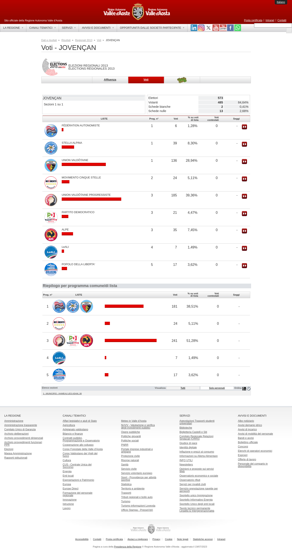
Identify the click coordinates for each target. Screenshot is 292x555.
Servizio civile (129, 468)
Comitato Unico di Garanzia (20, 429)
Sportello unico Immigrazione (196, 495)
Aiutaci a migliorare (137, 539)
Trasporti (126, 492)
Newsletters (186, 464)
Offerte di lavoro (247, 459)
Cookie (168, 539)
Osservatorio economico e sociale (199, 475)
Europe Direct (70, 488)
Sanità (124, 464)
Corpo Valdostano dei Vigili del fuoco (80, 455)
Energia (67, 471)
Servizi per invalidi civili (193, 484)
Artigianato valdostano (75, 429)
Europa (67, 484)
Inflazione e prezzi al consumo (197, 451)
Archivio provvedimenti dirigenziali (23, 438)
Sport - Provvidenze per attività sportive (138, 479)
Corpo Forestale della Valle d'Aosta (83, 449)
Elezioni (8, 449)
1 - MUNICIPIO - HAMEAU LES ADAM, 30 (62, 393)
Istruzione (68, 504)
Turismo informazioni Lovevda (138, 505)
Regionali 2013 (83, 40)
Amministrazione (13, 420)
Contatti (281, 20)
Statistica (126, 484)
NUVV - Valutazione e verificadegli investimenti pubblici (138, 426)
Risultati (66, 40)
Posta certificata (253, 20)
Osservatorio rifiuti (190, 480)
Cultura (67, 460)
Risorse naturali (130, 460)
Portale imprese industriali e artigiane (137, 450)
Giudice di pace (188, 443)
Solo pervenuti (217, 388)
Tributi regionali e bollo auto (137, 497)
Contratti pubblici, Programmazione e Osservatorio (81, 439)
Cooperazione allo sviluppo (78, 444)
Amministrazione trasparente (20, 425)
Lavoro (67, 508)
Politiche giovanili (131, 436)
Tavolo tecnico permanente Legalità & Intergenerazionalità (197, 509)
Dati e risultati (49, 40)
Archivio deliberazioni (16, 433)
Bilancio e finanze (73, 433)
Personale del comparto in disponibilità (253, 465)
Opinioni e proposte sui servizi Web (197, 470)
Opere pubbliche (130, 432)
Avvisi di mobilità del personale (255, 433)
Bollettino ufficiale (248, 442)
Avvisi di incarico (247, 429)
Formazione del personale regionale (78, 494)
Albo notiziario (246, 420)
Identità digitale (188, 447)
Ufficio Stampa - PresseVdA (137, 510)
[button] (289, 30)
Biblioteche (186, 427)
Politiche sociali (130, 440)
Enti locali (68, 475)
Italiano (281, 2)
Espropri (242, 455)
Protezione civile (130, 456)
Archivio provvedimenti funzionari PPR (23, 443)
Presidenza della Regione (127, 546)
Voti (99, 40)
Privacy (156, 539)
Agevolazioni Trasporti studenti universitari (197, 422)
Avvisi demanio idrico (250, 425)
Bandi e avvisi (246, 438)
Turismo (125, 501)
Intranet (269, 20)
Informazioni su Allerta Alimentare (199, 456)
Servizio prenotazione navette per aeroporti (199, 490)
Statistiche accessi (203, 539)
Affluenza (110, 79)
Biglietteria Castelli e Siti (193, 432)
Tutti (183, 388)
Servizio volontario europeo (136, 473)
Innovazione (70, 499)
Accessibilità (81, 539)
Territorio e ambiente (132, 488)
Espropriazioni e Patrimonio (78, 480)
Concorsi (243, 446)
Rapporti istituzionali (15, 457)
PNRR (124, 444)
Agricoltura (69, 425)
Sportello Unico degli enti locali (197, 504)
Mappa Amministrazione (18, 453)
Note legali (182, 539)
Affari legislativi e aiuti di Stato (80, 420)
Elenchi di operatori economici (255, 450)
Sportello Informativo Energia (196, 499)
